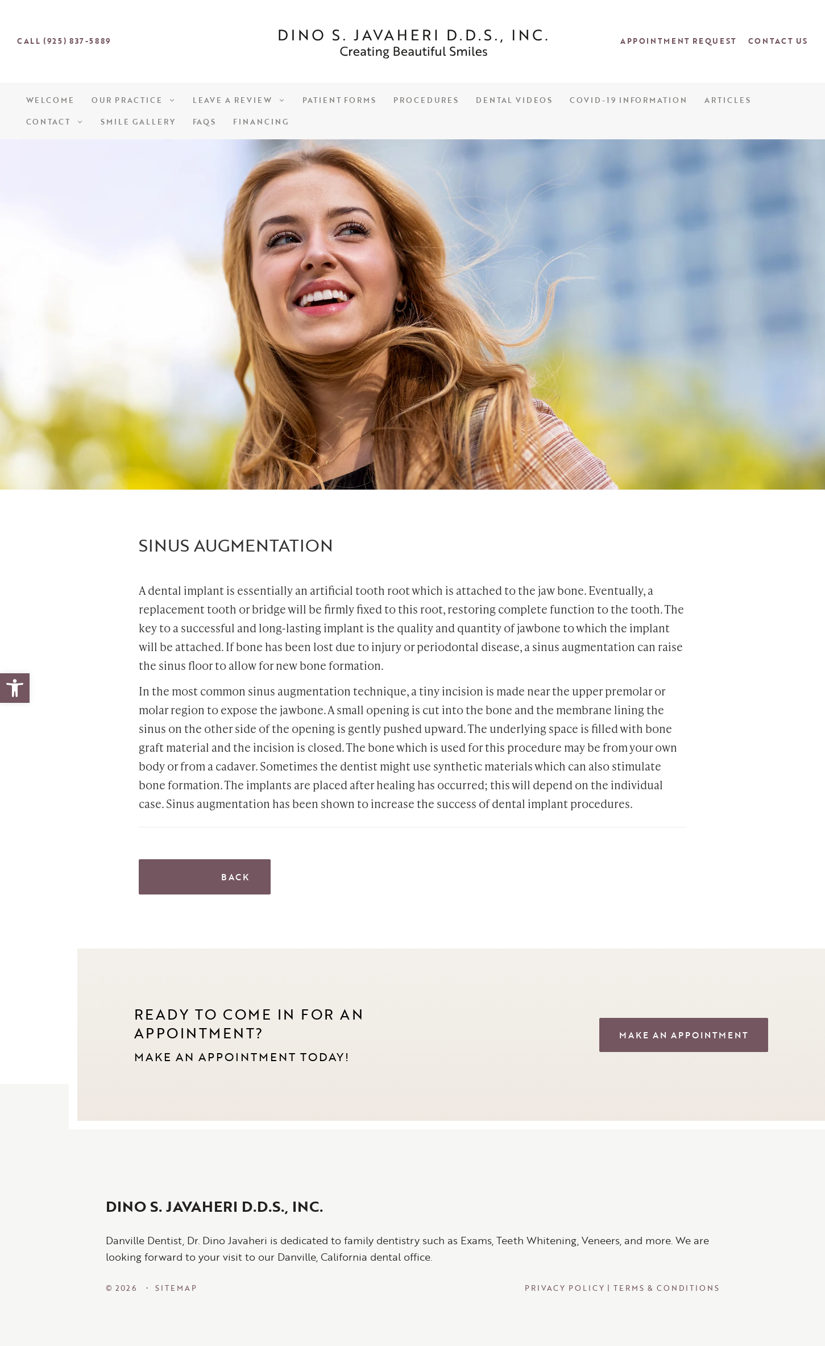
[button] (15, 688)
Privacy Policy (564, 1288)
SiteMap (176, 1288)
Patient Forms (339, 100)
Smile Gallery (138, 121)
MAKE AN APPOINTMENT (683, 1035)
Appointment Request (678, 41)
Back (205, 877)
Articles (727, 100)
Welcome (50, 100)
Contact (55, 121)
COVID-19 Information (628, 100)
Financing (261, 121)
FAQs (205, 121)
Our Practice (133, 100)
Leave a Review (239, 100)
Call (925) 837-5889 (64, 41)
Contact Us (778, 41)
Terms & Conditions (666, 1288)
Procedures (426, 100)
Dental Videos (514, 100)
